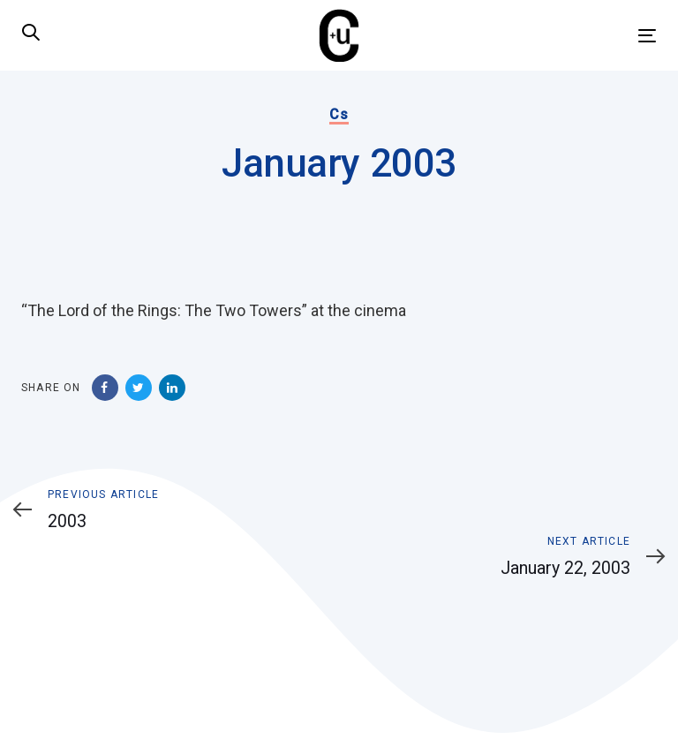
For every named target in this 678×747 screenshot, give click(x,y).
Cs (338, 114)
